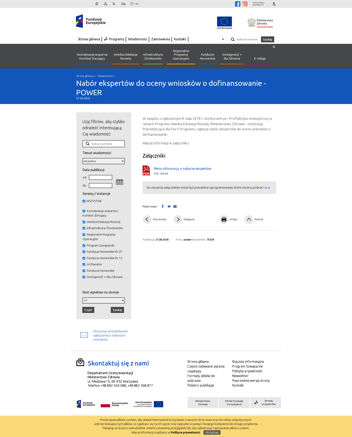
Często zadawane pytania (205, 366)
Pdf (208, 219)
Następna (189, 219)
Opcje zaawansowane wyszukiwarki (223, 39)
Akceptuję (212, 432)
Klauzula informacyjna (248, 361)
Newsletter (240, 376)
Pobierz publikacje (200, 385)
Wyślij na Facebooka (163, 206)
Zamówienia (160, 39)
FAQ (136, 4)
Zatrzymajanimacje (259, 4)
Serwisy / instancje (96, 193)
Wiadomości (137, 39)
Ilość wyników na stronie (101, 292)
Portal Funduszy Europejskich (234, 403)
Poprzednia (159, 219)
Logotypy (194, 371)
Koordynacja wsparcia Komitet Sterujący (92, 56)
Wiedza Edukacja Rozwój (125, 56)
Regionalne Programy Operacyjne (181, 54)
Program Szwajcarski (100, 245)
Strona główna (97, 4)
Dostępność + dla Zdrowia (232, 56)
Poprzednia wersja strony (251, 380)
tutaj (266, 187)
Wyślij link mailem (175, 206)
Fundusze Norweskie (207, 56)
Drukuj (233, 219)
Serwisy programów (264, 402)
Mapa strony (106, 4)
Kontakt (124, 4)
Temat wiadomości (97, 152)
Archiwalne (94, 264)
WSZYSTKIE (94, 201)
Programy (116, 39)
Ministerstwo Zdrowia (202, 403)
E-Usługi (260, 58)
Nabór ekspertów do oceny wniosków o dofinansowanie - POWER (176, 89)
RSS (115, 4)
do (84, 185)
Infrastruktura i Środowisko (153, 56)
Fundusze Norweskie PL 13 (104, 258)
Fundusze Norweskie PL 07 (104, 251)
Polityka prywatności (247, 371)
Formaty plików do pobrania (201, 378)
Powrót (259, 219)
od (84, 177)
